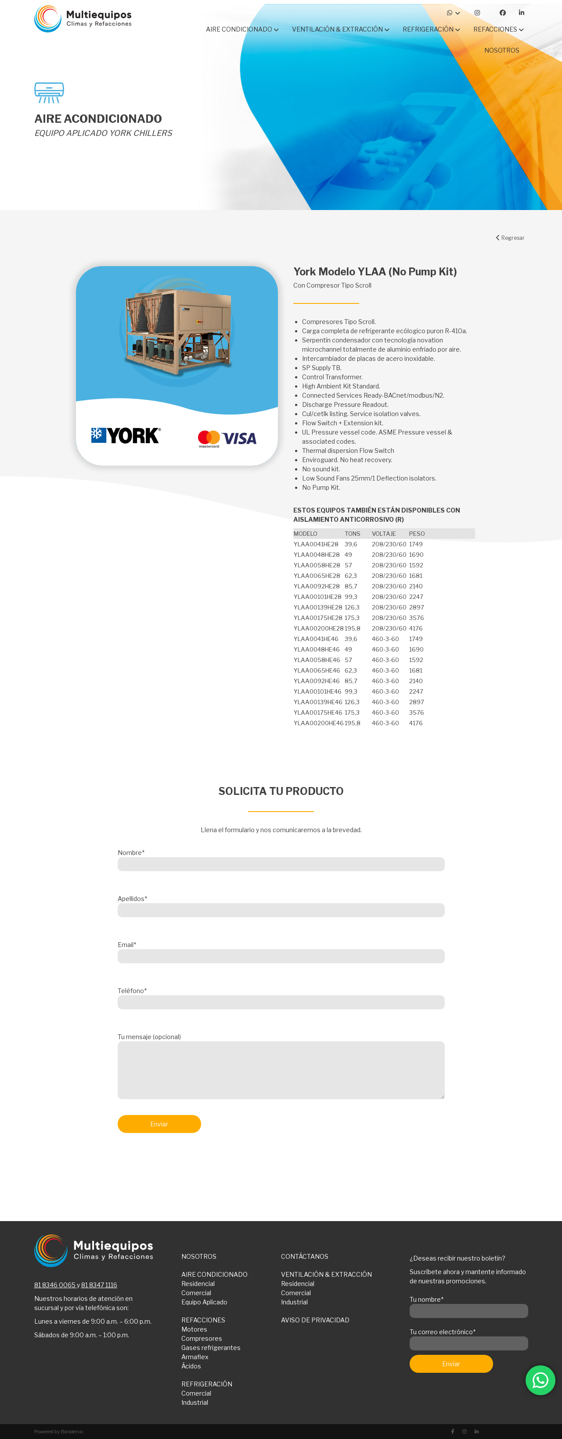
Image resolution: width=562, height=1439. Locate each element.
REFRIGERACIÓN (206, 1384)
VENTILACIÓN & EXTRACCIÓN (326, 1274)
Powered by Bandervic (59, 1431)
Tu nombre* (469, 1305)
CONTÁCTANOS (304, 1256)
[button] (390, 321)
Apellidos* (281, 904)
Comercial (196, 1293)
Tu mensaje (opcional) (281, 1067)
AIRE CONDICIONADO (214, 1274)
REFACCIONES (203, 1320)
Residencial (198, 1283)
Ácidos (191, 1366)
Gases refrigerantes (211, 1347)
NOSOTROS (198, 1256)
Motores (194, 1329)
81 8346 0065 (55, 1285)
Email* (281, 950)
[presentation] (184, 1163)
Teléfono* (281, 996)
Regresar (510, 238)
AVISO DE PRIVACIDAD (315, 1320)
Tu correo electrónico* (469, 1337)
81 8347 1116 (99, 1285)
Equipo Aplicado (204, 1302)
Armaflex (195, 1357)
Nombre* (281, 858)
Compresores (201, 1338)
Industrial (294, 1302)
